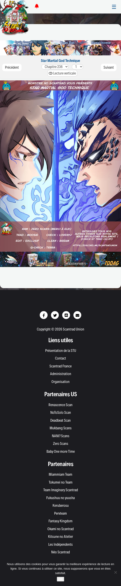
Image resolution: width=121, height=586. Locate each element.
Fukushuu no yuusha (60, 498)
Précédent (12, 67)
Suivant (108, 67)
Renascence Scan (60, 405)
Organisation (60, 382)
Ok (60, 579)
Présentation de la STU (60, 350)
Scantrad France (60, 366)
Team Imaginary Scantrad (60, 490)
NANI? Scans (60, 436)
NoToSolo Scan (60, 412)
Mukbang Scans (61, 428)
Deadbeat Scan (60, 420)
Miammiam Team (60, 474)
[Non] (115, 572)
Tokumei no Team (61, 482)
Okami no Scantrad (60, 529)
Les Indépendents (60, 544)
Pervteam (60, 513)
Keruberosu (61, 505)
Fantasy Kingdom (60, 521)
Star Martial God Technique (60, 61)
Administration (60, 374)
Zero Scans (60, 443)
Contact (60, 358)
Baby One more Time (60, 451)
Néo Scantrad (60, 552)
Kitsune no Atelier (60, 536)
